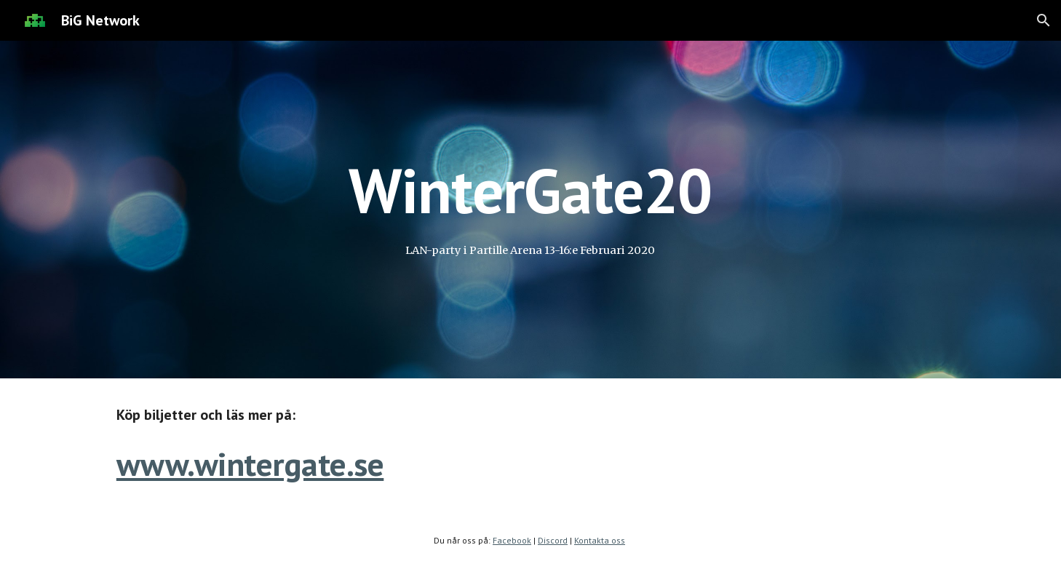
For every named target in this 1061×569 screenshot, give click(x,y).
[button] (1043, 20)
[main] (530, 190)
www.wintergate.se (250, 463)
